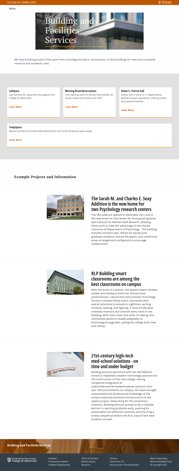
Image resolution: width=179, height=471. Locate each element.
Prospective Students (58, 461)
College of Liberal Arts (21, 2)
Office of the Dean (89, 458)
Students (52, 458)
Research (85, 464)
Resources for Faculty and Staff (124, 464)
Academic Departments (59, 464)
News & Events (88, 461)
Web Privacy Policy (158, 458)
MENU (12, 8)
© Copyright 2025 (158, 464)
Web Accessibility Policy (161, 461)
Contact (113, 458)
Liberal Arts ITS (117, 461)
